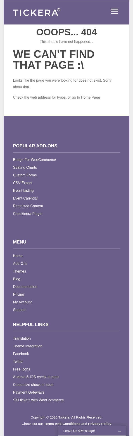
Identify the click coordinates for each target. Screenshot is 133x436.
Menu (113, 11)
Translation (22, 338)
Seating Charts (25, 167)
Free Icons (21, 369)
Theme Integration (27, 346)
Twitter (18, 361)
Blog (16, 279)
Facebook (21, 354)
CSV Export (22, 183)
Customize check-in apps (33, 385)
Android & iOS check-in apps (36, 377)
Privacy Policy (99, 424)
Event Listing (23, 190)
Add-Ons (20, 263)
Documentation (25, 287)
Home (18, 256)
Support (19, 310)
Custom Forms (25, 175)
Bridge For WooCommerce (34, 160)
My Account (22, 302)
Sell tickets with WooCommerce (38, 400)
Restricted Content (28, 206)
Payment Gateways (28, 392)
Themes (19, 271)
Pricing (18, 294)
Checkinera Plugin (27, 214)
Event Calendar (25, 198)
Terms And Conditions (62, 424)
